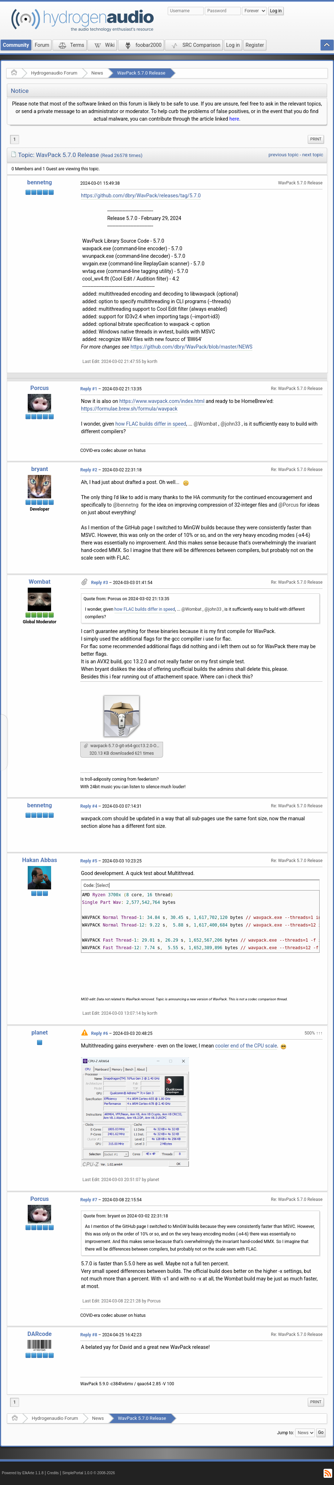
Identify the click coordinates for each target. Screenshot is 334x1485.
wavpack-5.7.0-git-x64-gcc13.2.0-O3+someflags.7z (123, 745)
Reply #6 (99, 1033)
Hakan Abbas (39, 860)
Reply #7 (88, 1199)
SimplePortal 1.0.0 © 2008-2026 (88, 1473)
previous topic (283, 154)
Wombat (40, 581)
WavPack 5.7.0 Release (141, 73)
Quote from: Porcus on (126, 598)
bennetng (39, 182)
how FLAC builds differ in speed (151, 424)
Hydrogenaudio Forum (54, 73)
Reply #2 (88, 469)
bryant (39, 469)
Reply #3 (99, 582)
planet (39, 1032)
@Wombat (205, 424)
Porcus (39, 388)
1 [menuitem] (14, 139)
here (234, 119)
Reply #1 (88, 388)
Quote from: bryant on (126, 1216)
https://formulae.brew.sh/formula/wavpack (129, 409)
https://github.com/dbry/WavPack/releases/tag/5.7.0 (141, 195)
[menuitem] (316, 139)
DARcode (39, 1334)
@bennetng (126, 505)
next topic (312, 154)
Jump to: (285, 1432)
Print (315, 139)
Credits (53, 1473)
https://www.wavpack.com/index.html (161, 401)
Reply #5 (88, 860)
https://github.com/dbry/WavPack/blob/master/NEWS (192, 347)
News (97, 73)
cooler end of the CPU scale (246, 1046)
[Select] (103, 885)
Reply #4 (88, 806)
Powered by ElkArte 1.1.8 (23, 1473)
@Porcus (288, 505)
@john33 (230, 424)
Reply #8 (88, 1334)
